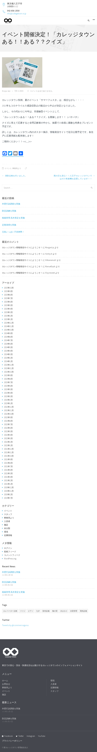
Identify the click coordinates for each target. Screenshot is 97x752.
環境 (6, 531)
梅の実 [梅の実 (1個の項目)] (55, 611)
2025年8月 (8, 294)
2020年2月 (8, 494)
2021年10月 (9, 456)
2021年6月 (8, 470)
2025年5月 (8, 305)
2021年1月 (8, 484)
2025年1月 (8, 319)
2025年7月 (8, 298)
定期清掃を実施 (9, 225)
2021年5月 (8, 473)
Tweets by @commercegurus (15, 625)
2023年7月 (8, 382)
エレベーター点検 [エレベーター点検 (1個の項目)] (10, 611)
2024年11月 (9, 326)
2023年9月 (8, 375)
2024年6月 (8, 344)
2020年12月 (9, 487)
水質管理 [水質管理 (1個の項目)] (73, 611)
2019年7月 (8, 498)
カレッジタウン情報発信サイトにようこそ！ (22, 247)
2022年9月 (8, 417)
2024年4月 (8, 351)
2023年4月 (8, 393)
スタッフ (8, 514)
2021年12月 (9, 449)
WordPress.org (10, 558)
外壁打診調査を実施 (11, 204)
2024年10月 (9, 330)
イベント (8, 168)
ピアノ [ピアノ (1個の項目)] (30, 611)
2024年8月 (8, 337)
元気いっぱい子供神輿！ (13, 232)
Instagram (31, 736)
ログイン (8, 548)
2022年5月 (8, 431)
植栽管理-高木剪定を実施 (13, 218)
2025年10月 (9, 287)
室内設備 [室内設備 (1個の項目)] (45, 611)
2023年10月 (9, 372)
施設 (6, 524)
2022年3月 (8, 438)
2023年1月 (8, 403)
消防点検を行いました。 (16, 175)
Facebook (8, 736)
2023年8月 (8, 379)
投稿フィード (10, 551)
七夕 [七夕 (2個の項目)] (38, 611)
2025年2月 (8, 315)
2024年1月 (8, 361)
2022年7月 (8, 424)
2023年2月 (8, 400)
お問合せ (6, 684)
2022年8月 (8, 421)
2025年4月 (8, 308)
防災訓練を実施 (9, 211)
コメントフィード (12, 555)
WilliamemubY (50, 260)
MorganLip (49, 247)
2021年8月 (8, 463)
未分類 (7, 528)
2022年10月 (9, 414)
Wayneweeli (50, 273)
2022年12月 (9, 407)
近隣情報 (8, 535)
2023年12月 (9, 365)
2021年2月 (8, 480)
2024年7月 (8, 340)
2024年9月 (8, 333)
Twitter (21, 736)
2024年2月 (8, 358)
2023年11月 (9, 368)
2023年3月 (8, 396)
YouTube (41, 736)
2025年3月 (8, 312)
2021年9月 (8, 459)
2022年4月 (8, 435)
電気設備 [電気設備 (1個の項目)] (83, 611)
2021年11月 (9, 452)
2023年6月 (8, 386)
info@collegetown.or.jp (16, 13)
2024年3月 (8, 354)
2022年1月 (8, 445)
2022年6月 (8, 428)
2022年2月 (8, 442)
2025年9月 (8, 291)
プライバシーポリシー (12, 740)
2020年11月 (9, 491)
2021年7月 (8, 466)
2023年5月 (8, 389)
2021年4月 (8, 477)
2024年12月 (9, 322)
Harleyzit (48, 254)
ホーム (5, 680)
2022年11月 (9, 410)
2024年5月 (8, 347)
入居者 (7, 521)
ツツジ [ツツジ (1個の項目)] (22, 611)
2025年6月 (8, 301)
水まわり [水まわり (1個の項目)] (63, 611)
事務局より (16, 168)
